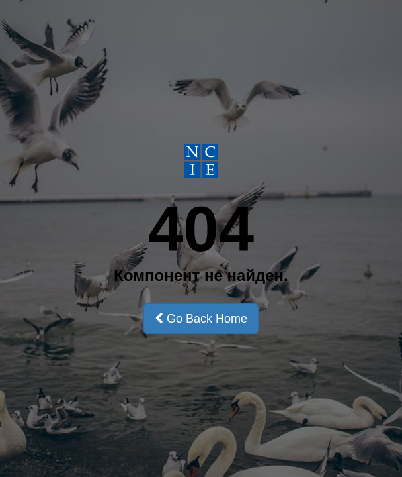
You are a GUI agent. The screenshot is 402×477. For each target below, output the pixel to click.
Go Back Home (201, 318)
